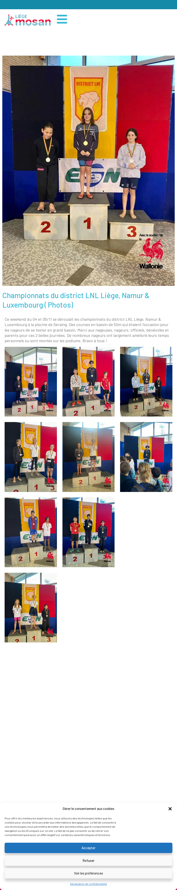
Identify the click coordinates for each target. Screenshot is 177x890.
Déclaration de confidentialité (88, 883)
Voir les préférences (88, 873)
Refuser (88, 860)
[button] (170, 808)
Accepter (88, 848)
